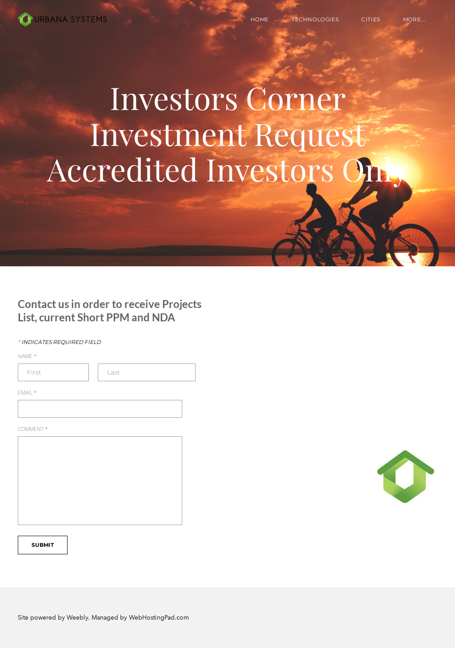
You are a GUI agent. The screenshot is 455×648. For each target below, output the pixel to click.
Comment (33, 429)
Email (27, 392)
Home (260, 19)
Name (27, 356)
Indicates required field (59, 342)
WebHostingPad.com (159, 617)
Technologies (315, 19)
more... (414, 19)
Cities (370, 19)
